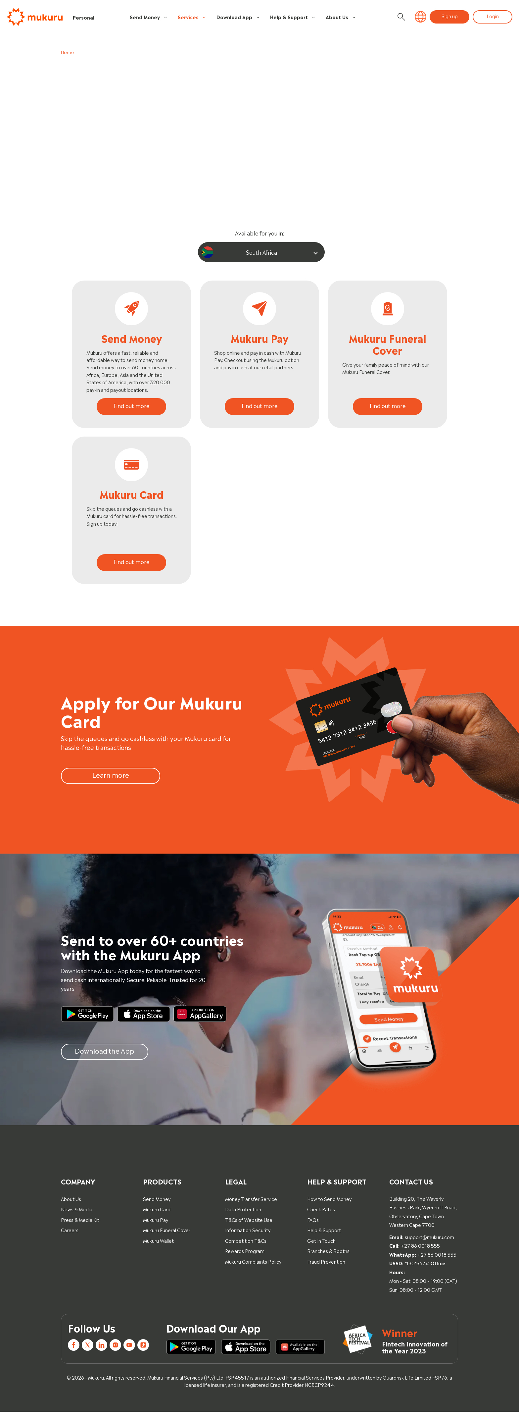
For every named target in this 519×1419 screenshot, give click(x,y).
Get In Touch (321, 1247)
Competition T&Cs (245, 1247)
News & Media (76, 1216)
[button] (420, 17)
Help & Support (293, 17)
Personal (83, 17)
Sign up (450, 16)
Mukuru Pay (155, 1226)
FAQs (313, 1226)
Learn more (110, 782)
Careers (69, 1237)
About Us (341, 17)
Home (67, 52)
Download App (238, 17)
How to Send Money (329, 1205)
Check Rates (321, 1216)
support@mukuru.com (429, 1243)
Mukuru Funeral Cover (166, 1237)
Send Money (149, 17)
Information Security (247, 1237)
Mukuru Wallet (158, 1247)
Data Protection (243, 1216)
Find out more (131, 406)
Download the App (104, 1057)
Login (493, 16)
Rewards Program (244, 1257)
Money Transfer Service (251, 1205)
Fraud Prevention (326, 1268)
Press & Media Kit (80, 1226)
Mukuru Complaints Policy (253, 1268)
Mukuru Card (156, 1216)
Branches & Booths (328, 1257)
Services (192, 17)
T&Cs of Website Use (248, 1226)
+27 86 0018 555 (420, 1252)
